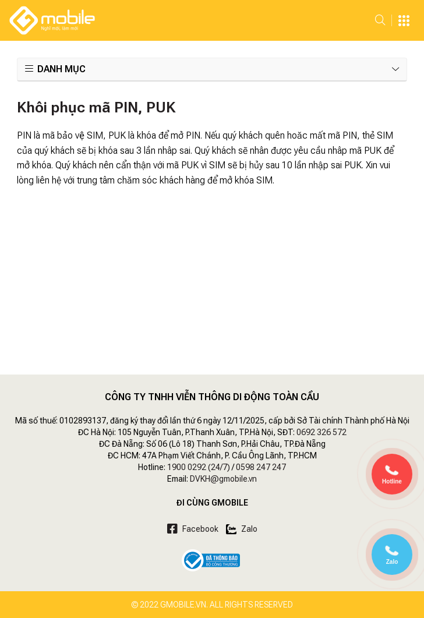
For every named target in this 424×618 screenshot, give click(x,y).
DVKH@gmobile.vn (223, 478)
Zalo (241, 529)
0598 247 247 (261, 467)
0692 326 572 (321, 432)
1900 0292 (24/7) (198, 467)
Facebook (192, 529)
